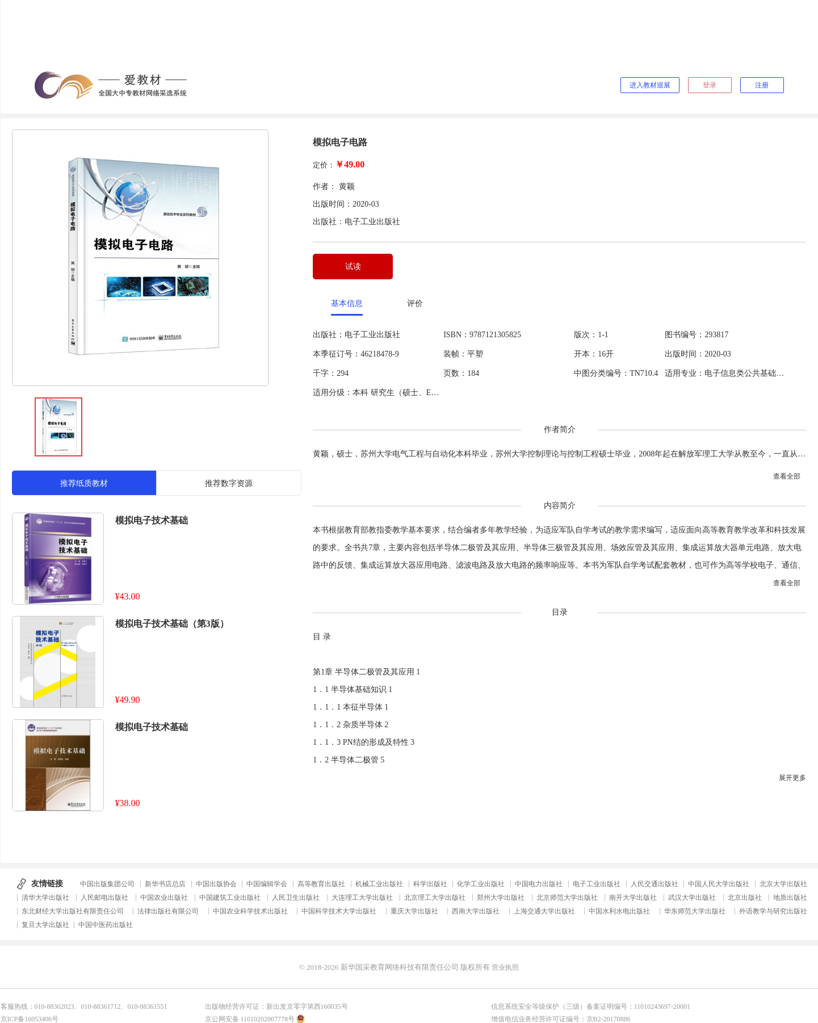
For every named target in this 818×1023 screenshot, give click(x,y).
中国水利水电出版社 (619, 911)
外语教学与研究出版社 (773, 911)
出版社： (329, 334)
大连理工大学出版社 (362, 897)
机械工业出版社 (379, 884)
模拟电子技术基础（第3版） (172, 623)
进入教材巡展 (650, 85)
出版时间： (684, 354)
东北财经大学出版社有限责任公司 (73, 911)
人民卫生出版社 (296, 897)
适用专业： (684, 373)
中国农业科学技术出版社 (250, 911)
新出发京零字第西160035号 (307, 1007)
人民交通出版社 (654, 884)
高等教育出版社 (321, 884)
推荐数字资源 (229, 483)
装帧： (455, 354)
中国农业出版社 (164, 897)
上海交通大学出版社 (544, 911)
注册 (762, 85)
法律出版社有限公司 (168, 911)
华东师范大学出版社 (694, 911)
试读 (353, 266)
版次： (586, 334)
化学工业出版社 (481, 884)
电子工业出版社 (596, 884)
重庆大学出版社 (414, 911)
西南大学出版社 (476, 911)
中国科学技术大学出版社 (338, 911)
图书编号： (684, 334)
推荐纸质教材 (84, 483)
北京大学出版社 (783, 884)
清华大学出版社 (45, 897)
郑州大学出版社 (501, 897)
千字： (325, 373)
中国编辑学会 (266, 884)
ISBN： (456, 334)
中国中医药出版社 (105, 924)
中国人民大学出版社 (718, 884)
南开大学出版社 (633, 897)
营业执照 (505, 967)
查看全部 (786, 476)
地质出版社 (790, 897)
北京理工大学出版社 (434, 897)
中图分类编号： (602, 373)
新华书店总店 (165, 884)
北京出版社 (745, 897)
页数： (455, 373)
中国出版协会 (216, 884)
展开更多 (792, 778)
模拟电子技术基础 (151, 520)
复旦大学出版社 (45, 924)
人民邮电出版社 (104, 897)
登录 (709, 85)
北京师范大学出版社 (567, 897)
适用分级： (333, 392)
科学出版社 (430, 884)
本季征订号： (336, 354)
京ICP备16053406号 (30, 1019)
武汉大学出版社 (692, 897)
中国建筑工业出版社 (230, 897)
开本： (586, 354)
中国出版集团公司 (107, 884)
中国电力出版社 (539, 884)
